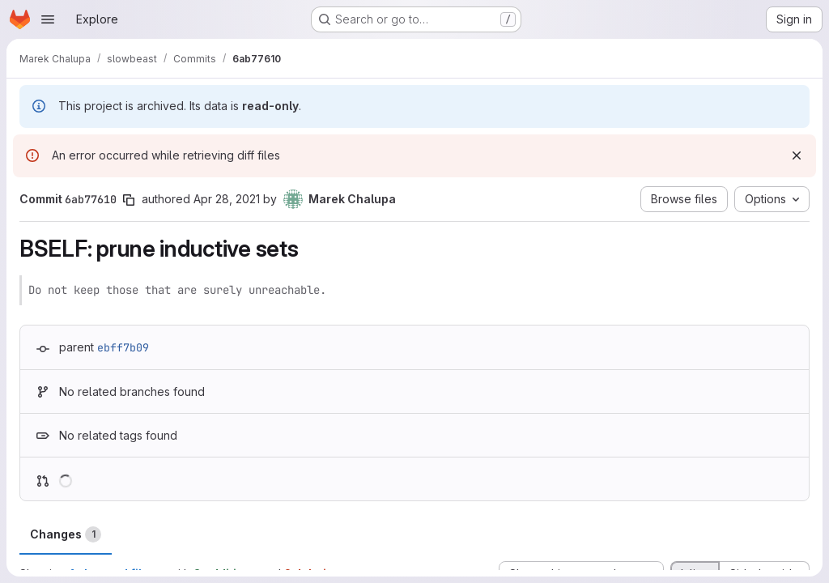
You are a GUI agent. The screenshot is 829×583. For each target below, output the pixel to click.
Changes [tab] (65, 534)
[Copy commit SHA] (128, 200)
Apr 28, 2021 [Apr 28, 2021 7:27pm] (226, 199)
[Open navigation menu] (48, 19)
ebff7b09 (123, 347)
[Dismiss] (796, 155)
